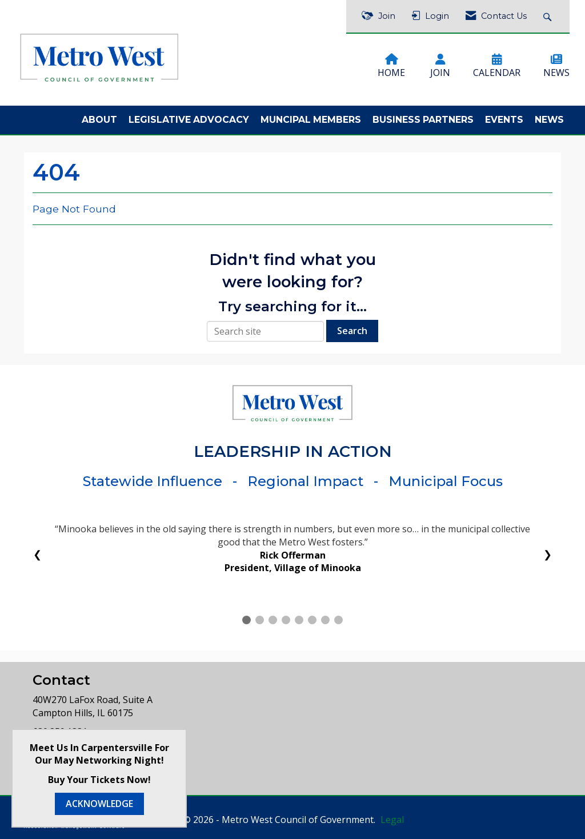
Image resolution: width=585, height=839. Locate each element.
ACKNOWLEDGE (99, 803)
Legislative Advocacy (189, 119)
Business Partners (423, 119)
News (549, 119)
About (99, 119)
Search (352, 330)
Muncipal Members (311, 119)
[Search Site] (548, 16)
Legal (392, 819)
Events (504, 119)
